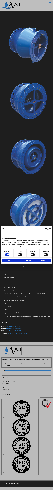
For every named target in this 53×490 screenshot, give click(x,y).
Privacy (17, 483)
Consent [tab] (9, 233)
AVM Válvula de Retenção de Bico (17, 333)
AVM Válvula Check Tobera (13, 330)
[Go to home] (11, 9)
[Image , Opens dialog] (21, 417)
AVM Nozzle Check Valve (13, 326)
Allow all (43, 260)
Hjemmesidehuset (11, 483)
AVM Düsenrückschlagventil (14, 328)
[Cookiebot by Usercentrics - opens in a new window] (44, 229)
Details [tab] (26, 233)
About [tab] (43, 233)
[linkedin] (4, 370)
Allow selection (26, 260)
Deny (9, 260)
